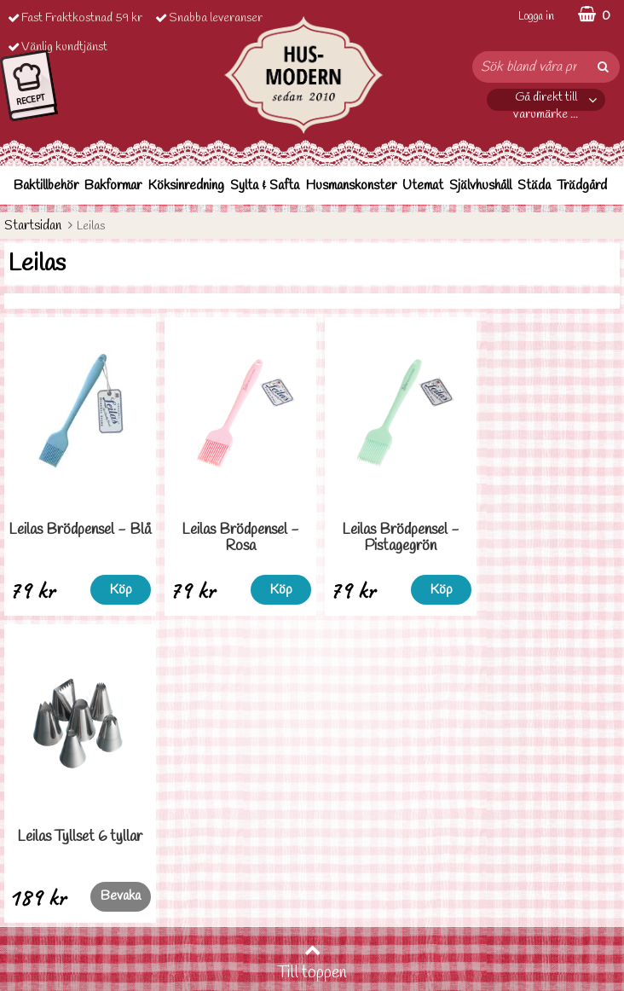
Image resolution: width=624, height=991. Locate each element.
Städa (534, 185)
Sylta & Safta (264, 185)
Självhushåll (480, 185)
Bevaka (585, 589)
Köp (117, 590)
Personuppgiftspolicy (57, 889)
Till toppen (312, 656)
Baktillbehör (46, 185)
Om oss (23, 940)
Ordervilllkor (37, 863)
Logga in (536, 16)
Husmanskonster (350, 185)
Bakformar (113, 185)
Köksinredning (185, 185)
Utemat (422, 185)
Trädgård (582, 185)
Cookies (25, 915)
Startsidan (32, 226)
